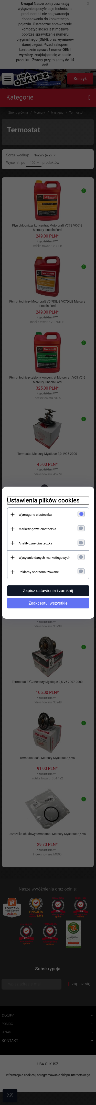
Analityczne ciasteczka (35, 543)
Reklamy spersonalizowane (39, 572)
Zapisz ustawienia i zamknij (48, 590)
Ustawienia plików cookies (43, 500)
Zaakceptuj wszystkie (47, 603)
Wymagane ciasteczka (35, 515)
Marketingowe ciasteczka (37, 529)
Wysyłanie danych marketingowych (44, 558)
